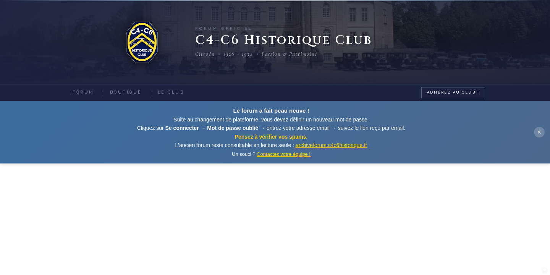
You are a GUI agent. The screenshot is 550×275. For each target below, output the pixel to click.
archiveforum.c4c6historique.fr (331, 145)
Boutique (126, 92)
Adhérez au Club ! (453, 92)
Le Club (171, 92)
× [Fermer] (539, 132)
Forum (83, 92)
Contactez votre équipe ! (284, 154)
